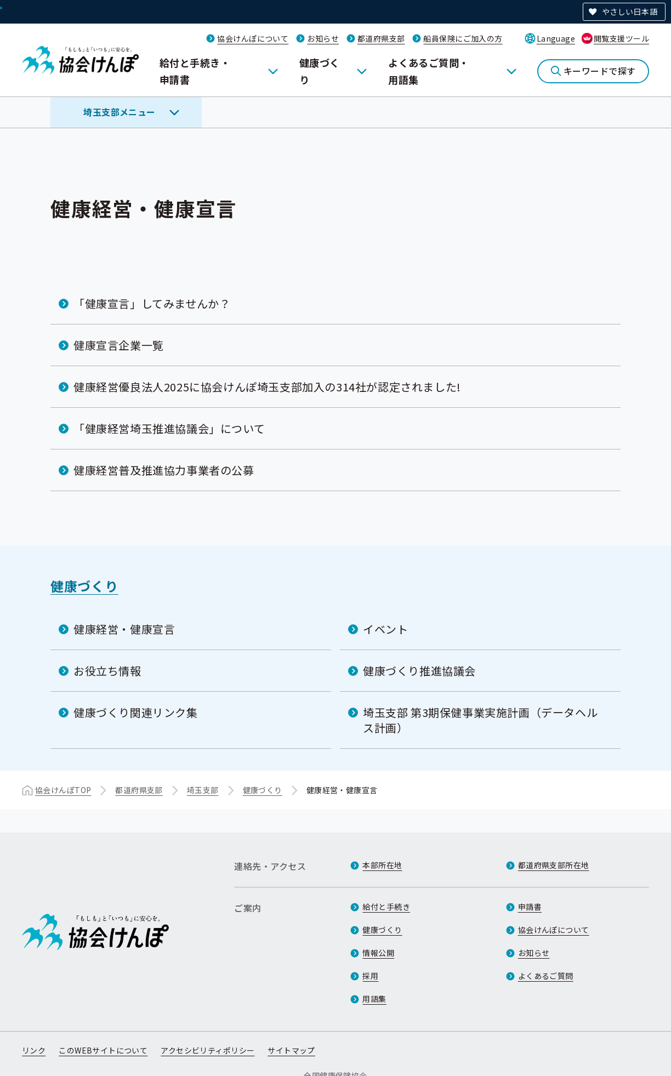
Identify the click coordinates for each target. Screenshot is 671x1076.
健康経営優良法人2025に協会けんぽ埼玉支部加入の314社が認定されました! (267, 387)
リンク (34, 1050)
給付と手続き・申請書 (195, 71)
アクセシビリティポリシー (207, 1050)
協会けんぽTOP (63, 789)
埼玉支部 (203, 789)
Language (556, 38)
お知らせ (323, 38)
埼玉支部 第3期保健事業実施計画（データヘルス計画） (480, 720)
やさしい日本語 (629, 11)
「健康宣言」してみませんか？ (151, 303)
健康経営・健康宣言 (124, 629)
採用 (370, 975)
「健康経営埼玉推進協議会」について (169, 428)
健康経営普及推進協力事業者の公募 (163, 470)
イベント (385, 629)
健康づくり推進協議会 (419, 671)
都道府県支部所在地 (553, 864)
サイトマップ (291, 1050)
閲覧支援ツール (621, 38)
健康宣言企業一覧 (118, 345)
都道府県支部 (381, 38)
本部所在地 (382, 864)
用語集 (374, 998)
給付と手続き (386, 906)
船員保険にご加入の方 (462, 38)
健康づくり (319, 71)
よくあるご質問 (545, 975)
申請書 (530, 906)
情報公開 (378, 952)
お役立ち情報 (107, 671)
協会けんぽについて (252, 38)
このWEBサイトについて (103, 1050)
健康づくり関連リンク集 (135, 712)
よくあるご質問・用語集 (428, 71)
